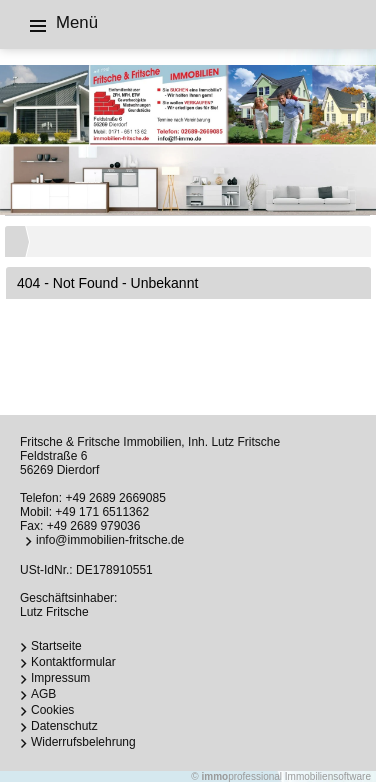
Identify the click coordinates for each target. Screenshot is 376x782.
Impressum (60, 678)
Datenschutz (64, 726)
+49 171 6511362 (102, 512)
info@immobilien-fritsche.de (110, 540)
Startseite (56, 646)
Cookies (52, 710)
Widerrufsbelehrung (83, 742)
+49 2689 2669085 (115, 498)
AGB (43, 694)
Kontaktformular (73, 662)
